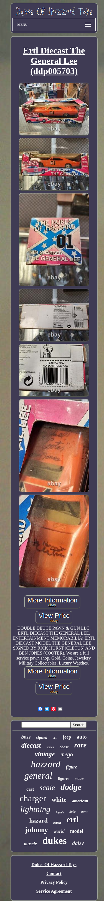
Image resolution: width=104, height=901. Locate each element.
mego (66, 754)
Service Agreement (54, 891)
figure (71, 767)
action (57, 822)
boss (26, 737)
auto (82, 737)
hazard (38, 820)
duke (72, 812)
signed (41, 737)
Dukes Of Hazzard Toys (53, 864)
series (50, 747)
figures (63, 779)
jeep (67, 737)
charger (33, 798)
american (80, 801)
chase (64, 747)
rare (80, 745)
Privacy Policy (53, 882)
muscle (30, 843)
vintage (45, 754)
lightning (35, 809)
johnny (36, 829)
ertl (72, 819)
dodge (71, 787)
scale (47, 787)
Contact (53, 873)
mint (84, 812)
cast (30, 789)
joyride (60, 812)
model (76, 831)
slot (55, 738)
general (38, 776)
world (59, 831)
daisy (78, 843)
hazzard (45, 764)
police (79, 779)
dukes (54, 840)
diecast (31, 745)
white (59, 799)
